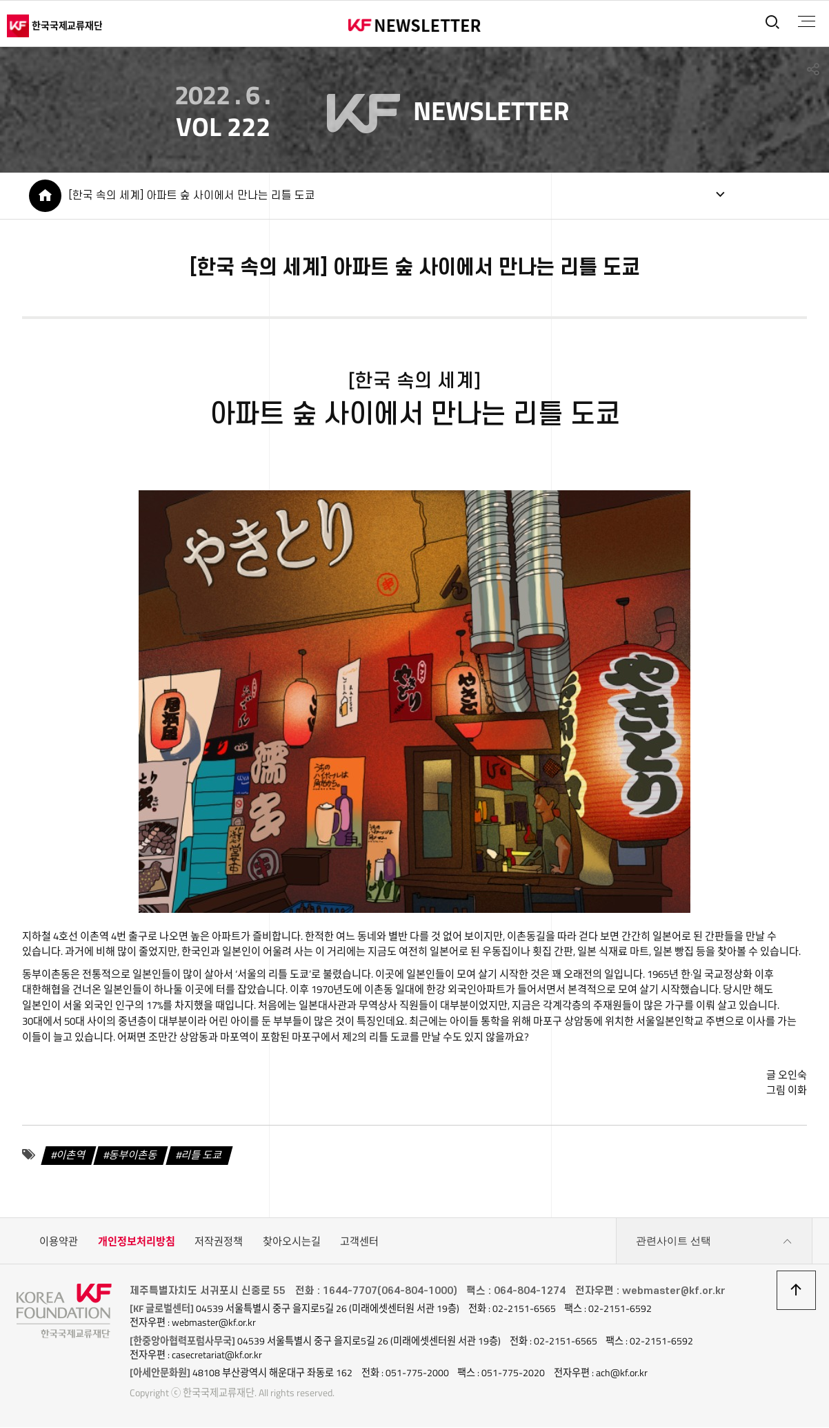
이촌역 (70, 1156)
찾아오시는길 (292, 1242)
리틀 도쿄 (201, 1156)
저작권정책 (218, 1242)
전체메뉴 (806, 21)
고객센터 (359, 1242)
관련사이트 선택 (714, 1242)
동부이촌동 (133, 1156)
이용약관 (58, 1242)
